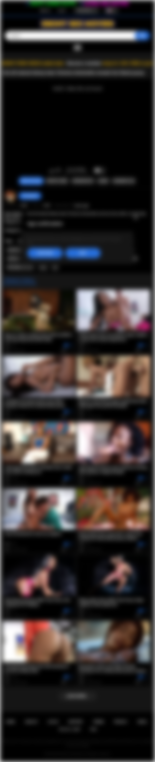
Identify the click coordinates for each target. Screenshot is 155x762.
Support (75, 722)
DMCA (142, 722)
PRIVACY (120, 722)
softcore (14, 258)
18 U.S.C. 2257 (69, 729)
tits (55, 267)
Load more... (77, 696)
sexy (43, 267)
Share (103, 181)
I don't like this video (58, 170)
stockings (15, 250)
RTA (94, 729)
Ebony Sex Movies (72, 754)
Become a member (84, 63)
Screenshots (82, 181)
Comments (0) (124, 181)
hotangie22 (30, 196)
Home (10, 722)
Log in (62, 10)
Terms (98, 722)
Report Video (57, 181)
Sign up (45, 10)
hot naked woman (20, 267)
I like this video (51, 170)
